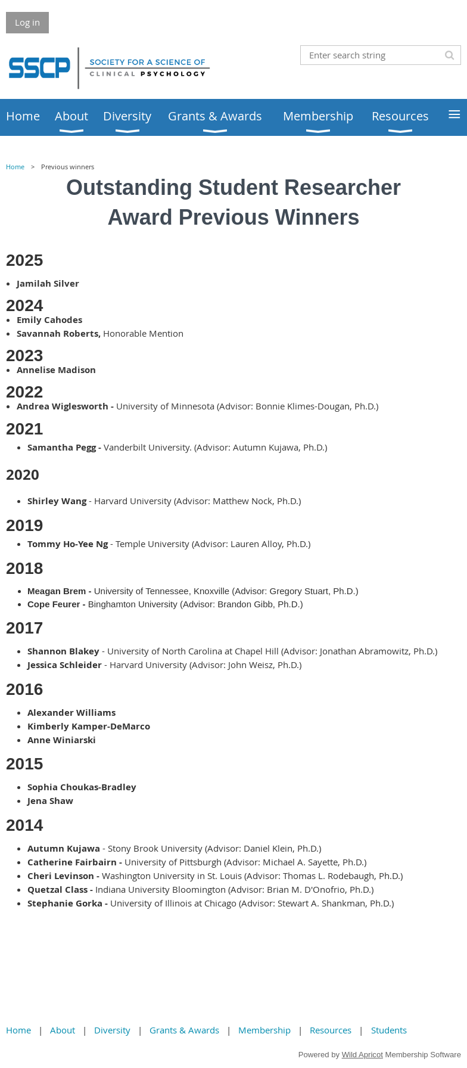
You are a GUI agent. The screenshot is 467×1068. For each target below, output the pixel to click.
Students (389, 1030)
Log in (27, 22)
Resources (330, 1030)
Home (15, 167)
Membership (264, 1030)
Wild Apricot (362, 1054)
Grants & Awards (184, 1030)
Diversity (112, 1030)
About (62, 1030)
